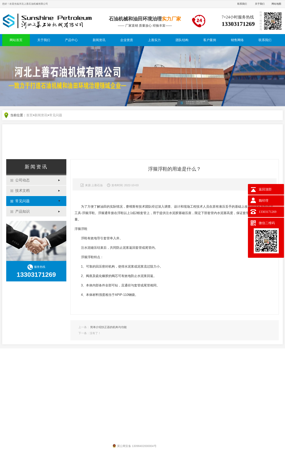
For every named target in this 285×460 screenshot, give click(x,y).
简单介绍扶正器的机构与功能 (108, 327)
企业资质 (126, 40)
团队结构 (182, 40)
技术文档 (22, 191)
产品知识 (22, 212)
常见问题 (55, 115)
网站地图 (276, 3)
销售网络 (237, 40)
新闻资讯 (99, 40)
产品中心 (71, 40)
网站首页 (16, 40)
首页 (29, 115)
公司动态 (22, 181)
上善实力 (154, 40)
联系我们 (242, 3)
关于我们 (260, 3)
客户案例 (209, 40)
